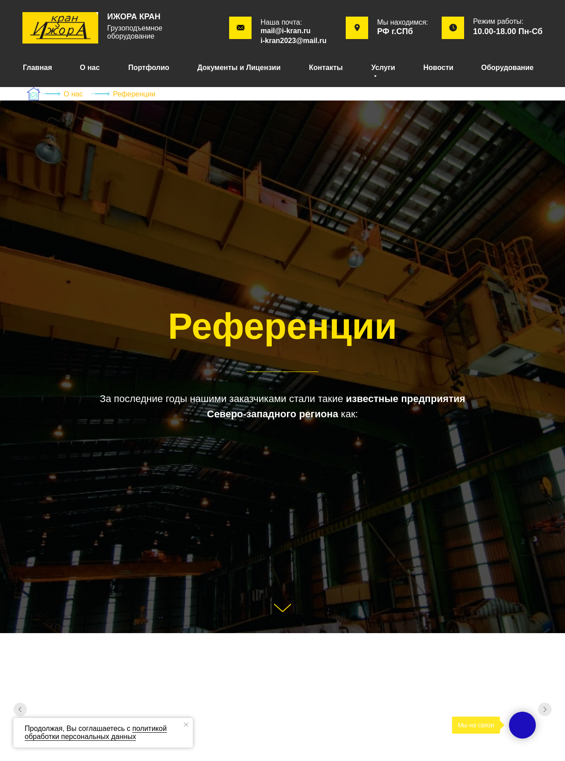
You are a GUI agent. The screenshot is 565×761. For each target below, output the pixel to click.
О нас (90, 67)
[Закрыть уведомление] (186, 724)
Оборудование (507, 67)
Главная (37, 67)
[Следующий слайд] (545, 709)
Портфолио (149, 67)
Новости (438, 67)
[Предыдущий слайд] (20, 709)
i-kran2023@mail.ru (293, 40)
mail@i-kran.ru (286, 31)
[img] (60, 28)
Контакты (326, 67)
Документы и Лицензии (239, 67)
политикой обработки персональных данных (96, 732)
